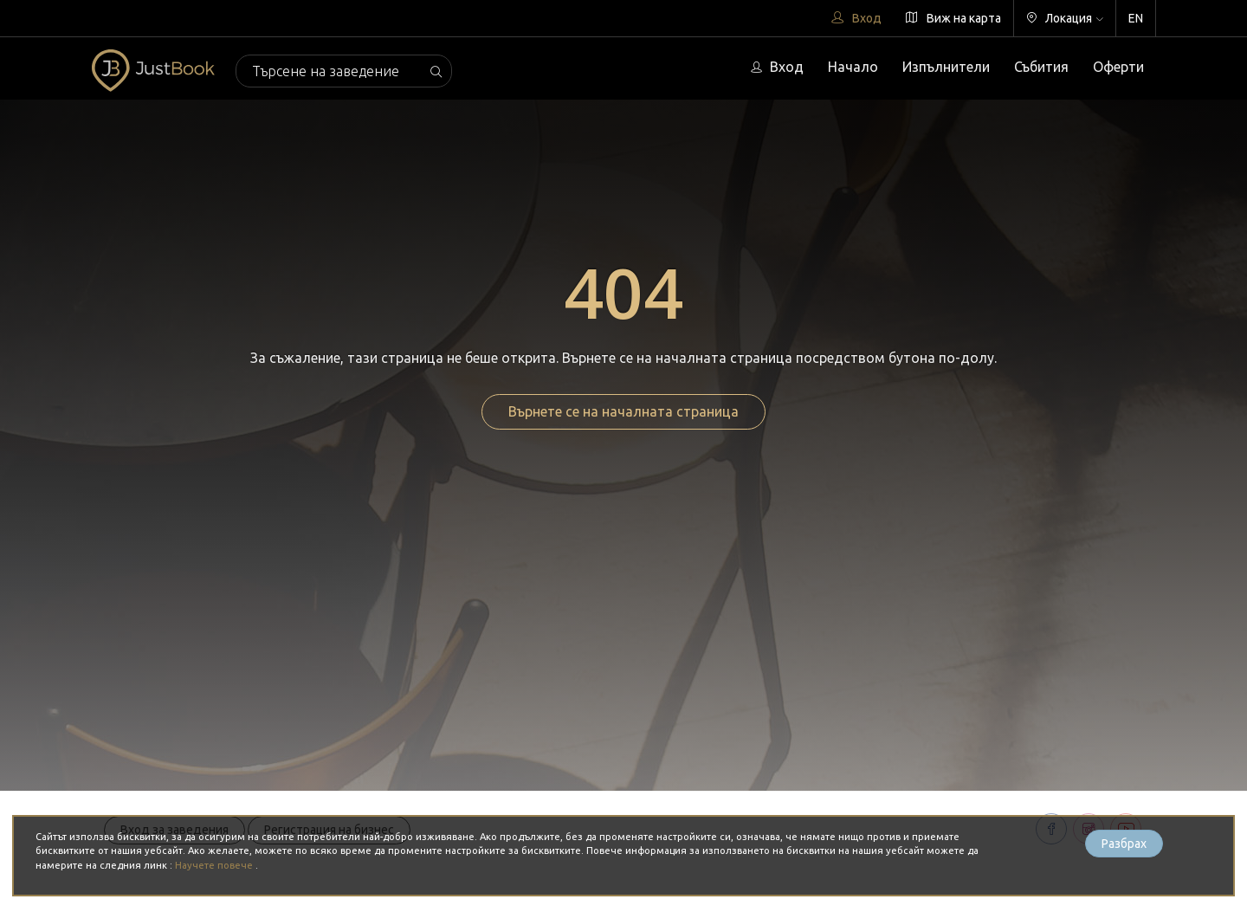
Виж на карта (953, 18)
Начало (853, 66)
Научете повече (215, 865)
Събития (1041, 66)
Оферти (1118, 66)
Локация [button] (1064, 18)
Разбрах (1124, 843)
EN (1135, 18)
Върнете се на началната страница (623, 411)
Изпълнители (946, 66)
